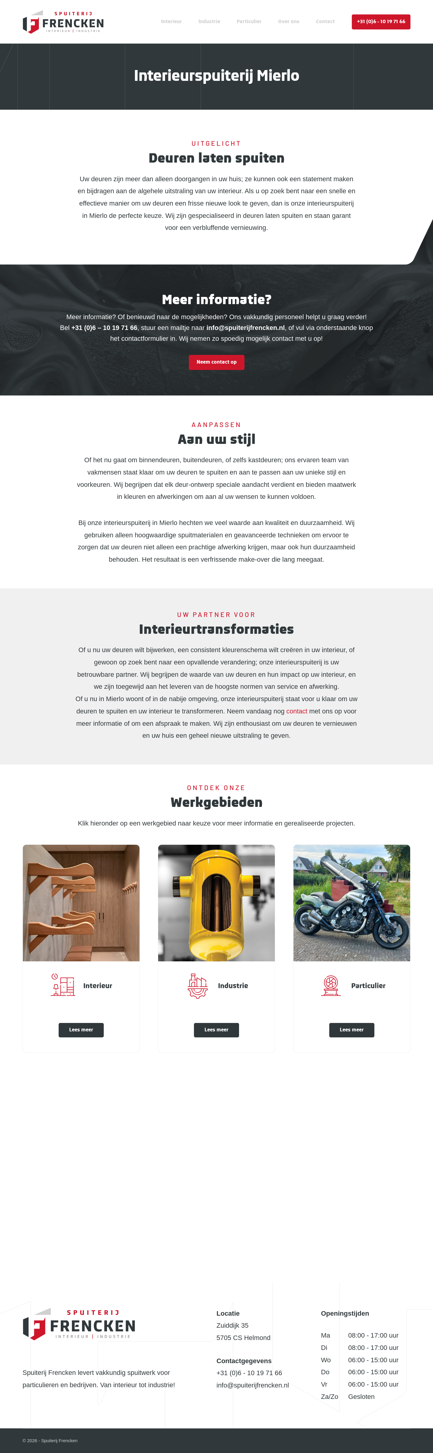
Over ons (288, 22)
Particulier (249, 22)
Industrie (209, 22)
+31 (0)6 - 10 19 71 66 (381, 22)
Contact (325, 22)
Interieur (171, 22)
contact (297, 711)
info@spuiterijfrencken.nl (252, 1385)
